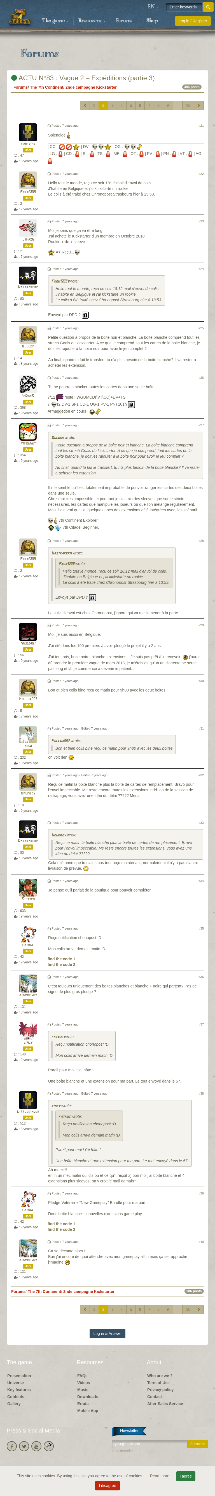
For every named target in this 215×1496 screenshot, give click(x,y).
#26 (201, 377)
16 (188, 105)
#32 (201, 775)
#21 (201, 125)
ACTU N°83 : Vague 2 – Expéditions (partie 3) (83, 78)
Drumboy (28, 793)
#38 (201, 1093)
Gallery (13, 1403)
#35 (201, 928)
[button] (153, 7)
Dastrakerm (28, 287)
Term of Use (158, 1382)
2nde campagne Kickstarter (91, 87)
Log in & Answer (107, 1333)
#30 (201, 681)
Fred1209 (28, 192)
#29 (201, 625)
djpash (28, 239)
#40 (201, 1241)
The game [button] (55, 21)
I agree (186, 1476)
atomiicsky (28, 995)
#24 (201, 268)
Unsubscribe (123, 1451)
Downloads (87, 1396)
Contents (15, 1396)
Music (82, 1389)
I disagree (107, 1485)
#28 (201, 540)
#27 (201, 425)
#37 (201, 1024)
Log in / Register (193, 21)
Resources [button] (92, 21)
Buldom (28, 346)
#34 (201, 881)
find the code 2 (61, 964)
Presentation (19, 1375)
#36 (201, 976)
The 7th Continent (46, 87)
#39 (201, 1193)
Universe (15, 1382)
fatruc (28, 945)
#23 (201, 221)
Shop (152, 21)
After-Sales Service (165, 1403)
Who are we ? (159, 1375)
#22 (201, 173)
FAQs (82, 1375)
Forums (124, 21)
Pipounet (28, 443)
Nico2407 (28, 643)
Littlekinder (28, 1112)
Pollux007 (28, 699)
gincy (28, 1043)
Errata (82, 1403)
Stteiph (28, 899)
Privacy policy (160, 1389)
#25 (201, 328)
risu (28, 746)
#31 (201, 728)
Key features (19, 1389)
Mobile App (87, 1410)
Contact (154, 1396)
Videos (83, 1382)
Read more (160, 1476)
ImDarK (28, 396)
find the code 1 (61, 959)
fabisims (28, 144)
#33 (201, 822)
